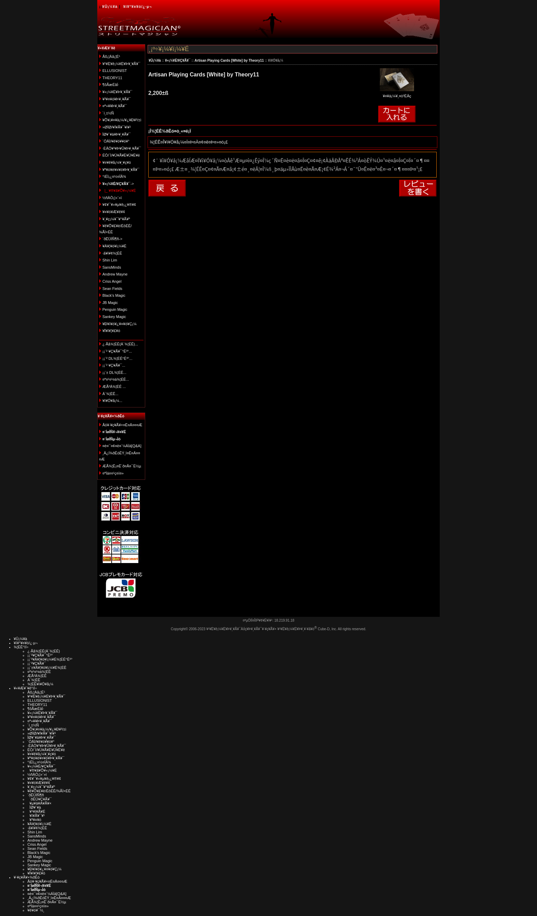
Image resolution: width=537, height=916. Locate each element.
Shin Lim (109, 260)
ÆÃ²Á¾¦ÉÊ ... (114, 386)
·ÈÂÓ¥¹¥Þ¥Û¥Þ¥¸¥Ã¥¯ (121, 148)
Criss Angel (112, 281)
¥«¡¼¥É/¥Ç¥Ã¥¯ (177, 60)
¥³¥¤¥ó (34, 820)
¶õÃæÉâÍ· (110, 85)
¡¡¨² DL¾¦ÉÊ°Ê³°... (117, 358)
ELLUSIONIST (114, 71)
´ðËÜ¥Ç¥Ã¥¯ (39, 799)
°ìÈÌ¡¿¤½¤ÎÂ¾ (114, 176)
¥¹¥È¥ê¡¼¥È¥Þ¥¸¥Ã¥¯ (121, 64)
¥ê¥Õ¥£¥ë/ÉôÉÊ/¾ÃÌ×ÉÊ (49, 791)
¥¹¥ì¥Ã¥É (36, 811)
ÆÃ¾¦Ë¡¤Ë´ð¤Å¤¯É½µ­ (121, 466)
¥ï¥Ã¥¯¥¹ (36, 816)
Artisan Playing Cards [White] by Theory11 (229, 60)
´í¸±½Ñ (108, 113)
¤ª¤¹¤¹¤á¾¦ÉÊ (39, 672)
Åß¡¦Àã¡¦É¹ (111, 56)
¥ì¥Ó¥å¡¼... (112, 401)
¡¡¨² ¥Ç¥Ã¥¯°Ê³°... (117, 351)
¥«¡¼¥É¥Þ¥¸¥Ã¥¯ (117, 92)
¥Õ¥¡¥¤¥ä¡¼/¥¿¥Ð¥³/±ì (121, 120)
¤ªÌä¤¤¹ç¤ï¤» (113, 473)
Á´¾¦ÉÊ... (110, 394)
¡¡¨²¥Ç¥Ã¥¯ (36, 663)
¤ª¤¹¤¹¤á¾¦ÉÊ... (115, 379)
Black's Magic (113, 295)
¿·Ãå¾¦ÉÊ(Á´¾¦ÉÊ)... (120, 344)
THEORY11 (112, 78)
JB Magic (110, 303)
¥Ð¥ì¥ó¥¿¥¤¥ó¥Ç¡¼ (119, 324)
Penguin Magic (114, 309)
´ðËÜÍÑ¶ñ (35, 795)
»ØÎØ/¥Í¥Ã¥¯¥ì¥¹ (116, 127)
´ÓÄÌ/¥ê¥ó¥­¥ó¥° (115, 141)
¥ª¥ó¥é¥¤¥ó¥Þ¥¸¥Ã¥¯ (120, 170)
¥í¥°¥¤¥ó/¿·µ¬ (137, 6)
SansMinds (111, 267)
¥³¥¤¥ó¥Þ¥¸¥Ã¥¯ (116, 99)
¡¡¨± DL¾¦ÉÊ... (114, 372)
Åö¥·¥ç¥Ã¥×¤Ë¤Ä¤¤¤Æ (122, 425)
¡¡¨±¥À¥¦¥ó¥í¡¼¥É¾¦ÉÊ (46, 667)
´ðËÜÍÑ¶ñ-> (112, 239)
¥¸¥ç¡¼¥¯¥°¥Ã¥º (116, 219)
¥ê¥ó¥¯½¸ (36, 910)
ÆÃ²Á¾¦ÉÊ (37, 676)
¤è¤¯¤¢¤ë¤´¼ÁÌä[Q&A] (121, 446)
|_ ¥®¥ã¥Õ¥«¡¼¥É (119, 190)
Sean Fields (112, 288)
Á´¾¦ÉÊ (33, 680)
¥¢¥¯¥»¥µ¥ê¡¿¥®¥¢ (119, 205)
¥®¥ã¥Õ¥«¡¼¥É (42, 770)
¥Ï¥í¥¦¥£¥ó (111, 331)
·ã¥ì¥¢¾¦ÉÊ (112, 253)
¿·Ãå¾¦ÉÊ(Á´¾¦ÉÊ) (43, 651)
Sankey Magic (114, 317)
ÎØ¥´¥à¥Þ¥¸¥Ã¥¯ (116, 134)
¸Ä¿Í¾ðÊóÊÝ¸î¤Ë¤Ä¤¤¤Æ (49, 898)
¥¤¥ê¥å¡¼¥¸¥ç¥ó (116, 162)
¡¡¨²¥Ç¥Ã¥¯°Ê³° (40, 655)
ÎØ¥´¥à (34, 807)
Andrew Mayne (114, 274)
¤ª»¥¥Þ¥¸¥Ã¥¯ (114, 106)
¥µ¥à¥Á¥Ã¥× (39, 803)
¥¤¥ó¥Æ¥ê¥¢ (113, 212)
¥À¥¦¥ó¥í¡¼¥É (114, 246)
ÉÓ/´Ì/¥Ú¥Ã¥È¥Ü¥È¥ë (121, 155)
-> (118, 184)
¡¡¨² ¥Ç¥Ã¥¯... (113, 365)
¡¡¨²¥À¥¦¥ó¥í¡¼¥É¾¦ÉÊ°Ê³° (49, 659)
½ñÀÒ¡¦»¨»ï (112, 198)
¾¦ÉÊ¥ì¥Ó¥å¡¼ (40, 684)
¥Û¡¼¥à (109, 6)
